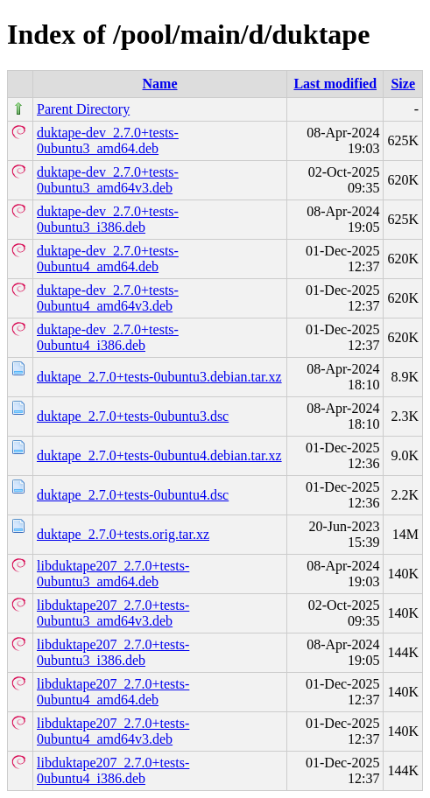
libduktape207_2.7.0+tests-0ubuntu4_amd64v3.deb (113, 731)
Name (160, 83)
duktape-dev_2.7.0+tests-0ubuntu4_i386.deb (108, 337)
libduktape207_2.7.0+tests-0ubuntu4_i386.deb (113, 770)
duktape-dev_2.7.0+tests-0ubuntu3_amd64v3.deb (108, 179)
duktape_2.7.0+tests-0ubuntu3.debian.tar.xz (159, 376)
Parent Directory (83, 109)
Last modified (335, 83)
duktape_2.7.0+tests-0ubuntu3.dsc (133, 416)
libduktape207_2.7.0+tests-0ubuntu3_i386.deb (113, 652)
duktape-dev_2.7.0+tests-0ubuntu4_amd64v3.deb (108, 298)
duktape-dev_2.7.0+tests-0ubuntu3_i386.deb (108, 219)
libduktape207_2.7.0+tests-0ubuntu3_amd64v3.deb (113, 613)
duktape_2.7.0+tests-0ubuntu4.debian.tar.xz (159, 455)
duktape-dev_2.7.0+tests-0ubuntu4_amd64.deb (108, 258)
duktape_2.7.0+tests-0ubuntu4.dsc (133, 494)
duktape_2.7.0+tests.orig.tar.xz (123, 534)
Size (403, 83)
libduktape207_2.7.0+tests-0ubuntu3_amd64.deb (113, 573)
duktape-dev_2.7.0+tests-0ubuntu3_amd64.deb (108, 140)
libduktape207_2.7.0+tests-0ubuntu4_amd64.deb (113, 691)
